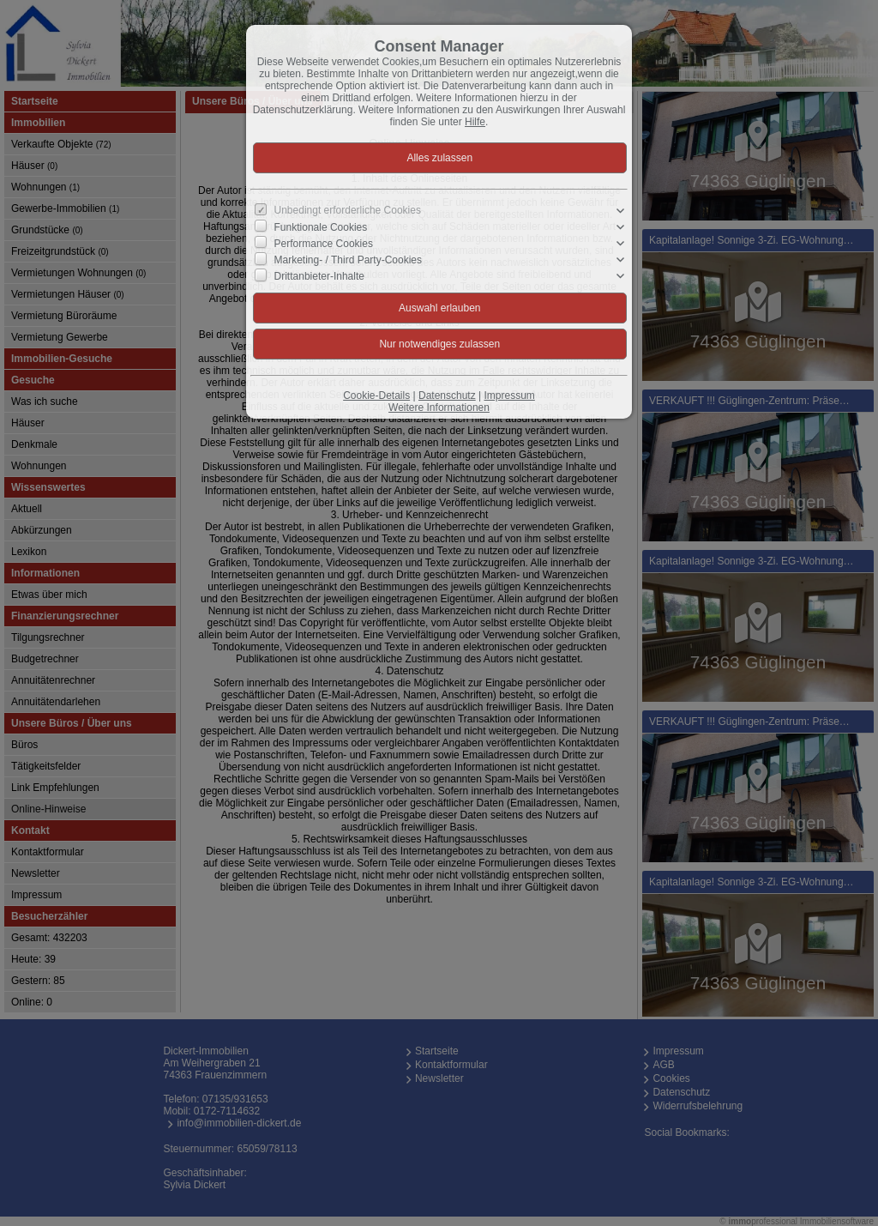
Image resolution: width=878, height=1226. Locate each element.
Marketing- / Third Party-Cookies (348, 260)
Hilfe (475, 122)
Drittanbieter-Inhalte (319, 276)
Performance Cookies (323, 244)
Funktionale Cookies (321, 227)
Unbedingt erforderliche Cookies (347, 210)
